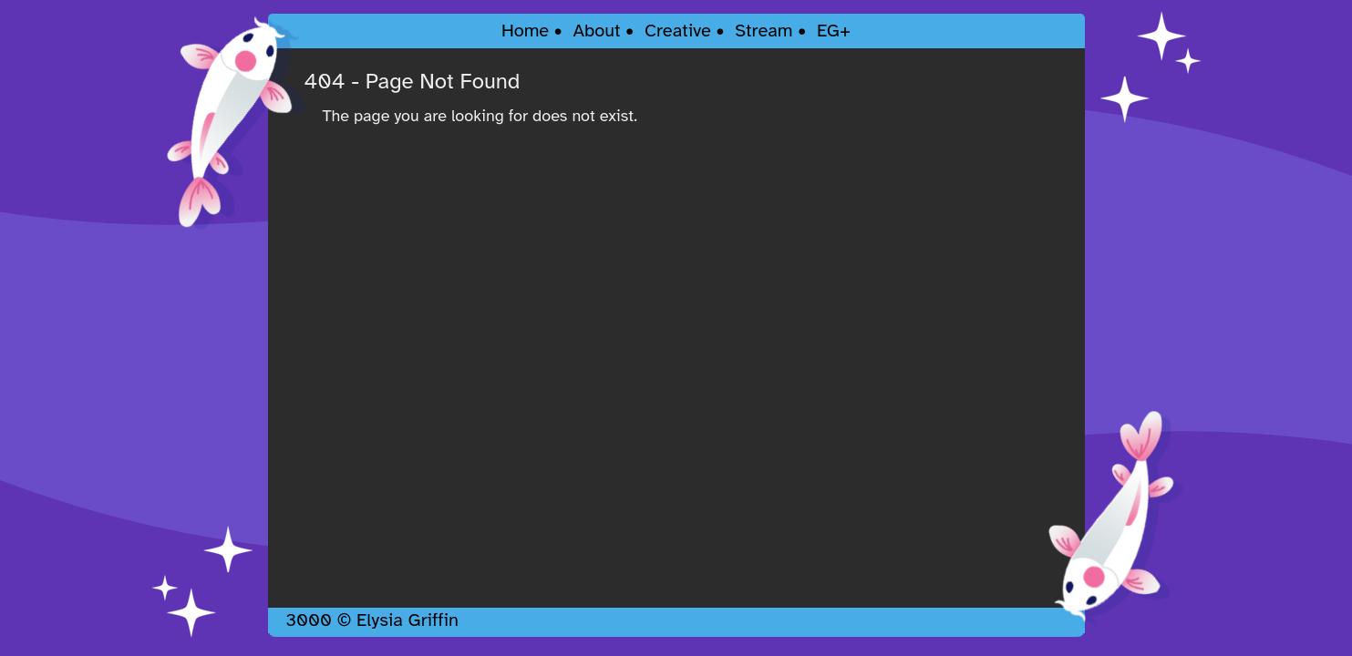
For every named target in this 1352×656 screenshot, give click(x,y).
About (596, 30)
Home (525, 30)
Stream (763, 30)
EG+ (834, 30)
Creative (678, 30)
